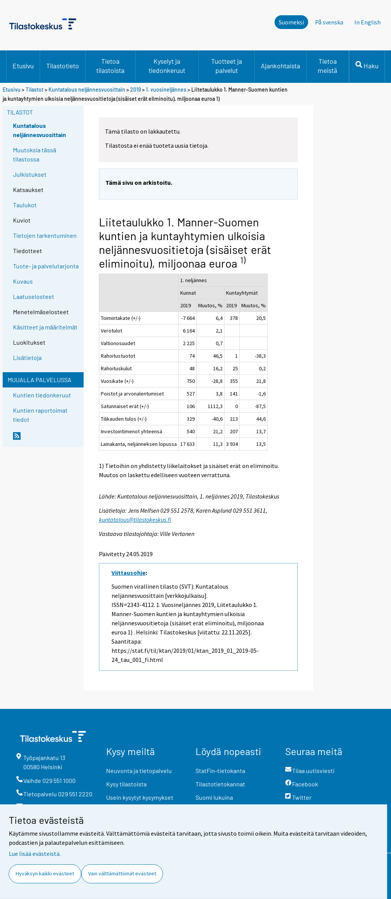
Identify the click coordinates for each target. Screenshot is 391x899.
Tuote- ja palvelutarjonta (46, 266)
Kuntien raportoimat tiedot (40, 415)
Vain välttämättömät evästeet (122, 873)
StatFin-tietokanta (220, 770)
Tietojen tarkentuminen (45, 235)
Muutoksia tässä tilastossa (34, 154)
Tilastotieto (62, 65)
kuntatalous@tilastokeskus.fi (135, 519)
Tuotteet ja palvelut (226, 65)
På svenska (329, 22)
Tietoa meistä (327, 65)
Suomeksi (291, 22)
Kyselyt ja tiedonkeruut (167, 65)
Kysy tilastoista (126, 784)
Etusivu (23, 65)
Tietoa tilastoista (110, 65)
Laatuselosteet (33, 296)
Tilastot (35, 89)
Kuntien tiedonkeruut (42, 395)
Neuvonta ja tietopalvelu (139, 770)
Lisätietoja (27, 357)
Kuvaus (23, 281)
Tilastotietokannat (220, 784)
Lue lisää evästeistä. (35, 853)
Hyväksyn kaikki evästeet (45, 873)
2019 (135, 89)
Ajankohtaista (280, 65)
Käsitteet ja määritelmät (45, 327)
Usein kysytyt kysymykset (139, 797)
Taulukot (25, 204)
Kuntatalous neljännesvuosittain (86, 89)
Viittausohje (128, 572)
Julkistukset (30, 174)
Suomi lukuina (214, 797)
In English (367, 22)
